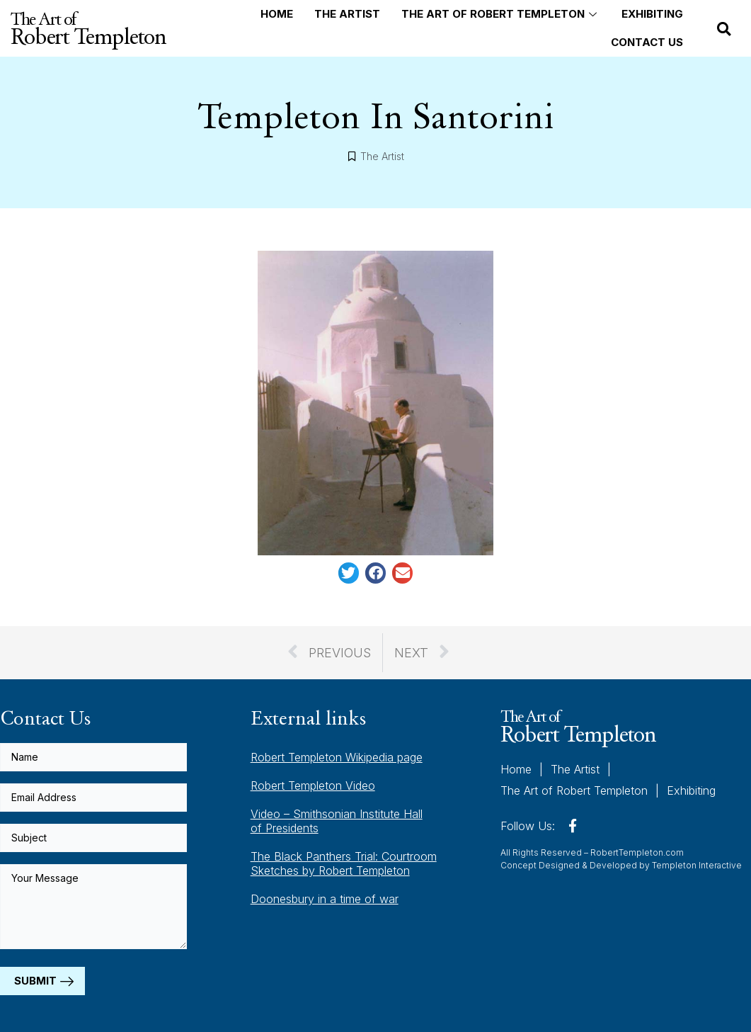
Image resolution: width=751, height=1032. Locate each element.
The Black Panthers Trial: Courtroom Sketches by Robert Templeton (344, 863)
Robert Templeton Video (313, 785)
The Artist (347, 14)
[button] (724, 29)
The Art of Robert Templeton (500, 14)
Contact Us (647, 42)
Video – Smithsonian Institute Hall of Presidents (337, 821)
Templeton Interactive (697, 863)
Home (276, 14)
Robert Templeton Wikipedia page (337, 757)
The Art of (88, 28)
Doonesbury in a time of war (325, 899)
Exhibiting (652, 14)
